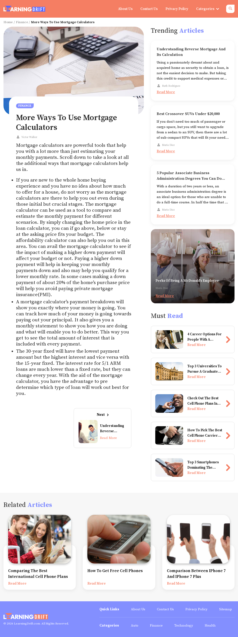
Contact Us (165, 609)
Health (210, 625)
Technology (183, 625)
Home (8, 22)
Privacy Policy (196, 609)
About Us (138, 609)
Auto (134, 625)
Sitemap (225, 609)
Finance (22, 22)
